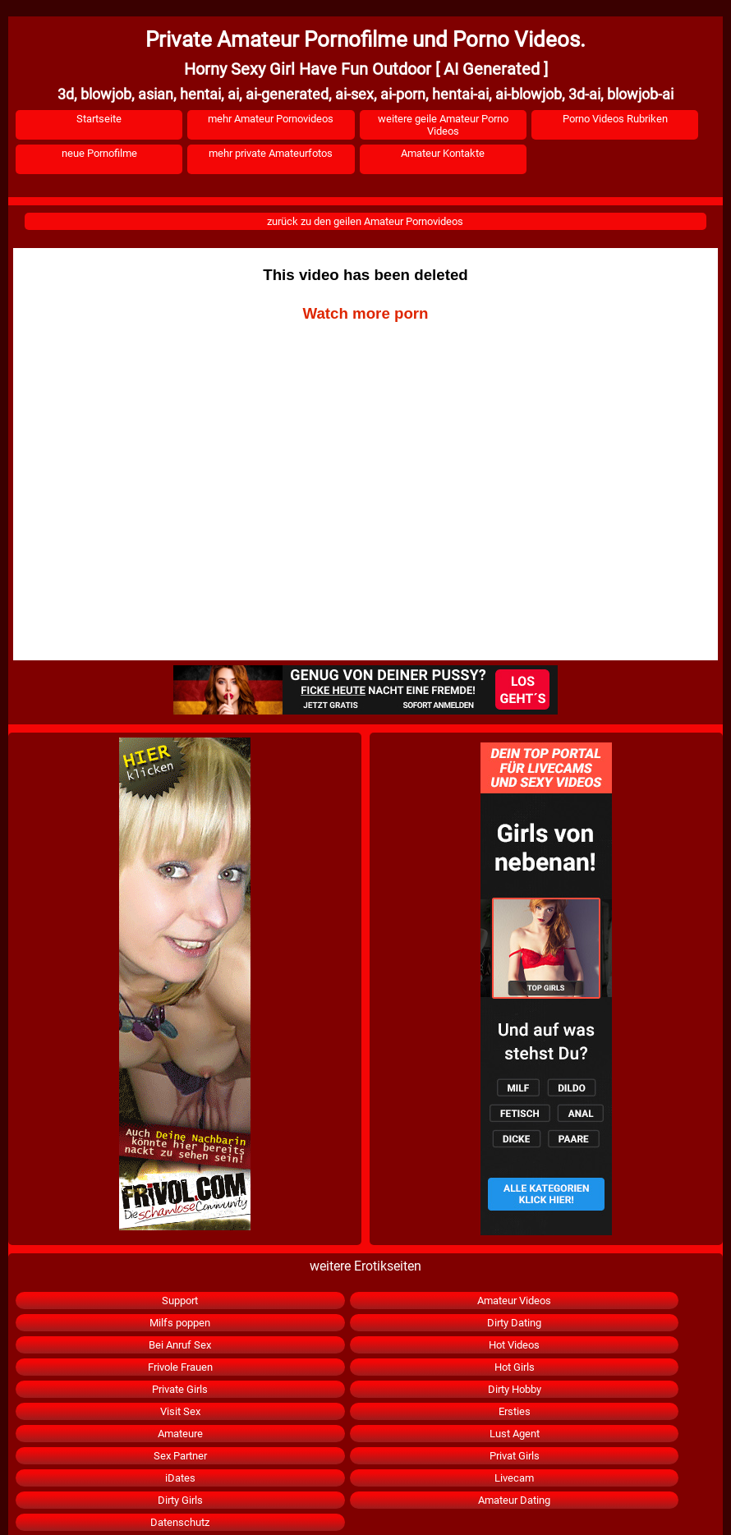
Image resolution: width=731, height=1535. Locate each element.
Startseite (99, 119)
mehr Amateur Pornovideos (270, 119)
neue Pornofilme (99, 153)
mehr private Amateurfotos (271, 153)
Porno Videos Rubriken (615, 119)
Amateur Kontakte (443, 153)
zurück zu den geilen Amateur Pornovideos (365, 221)
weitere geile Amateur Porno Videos (443, 125)
